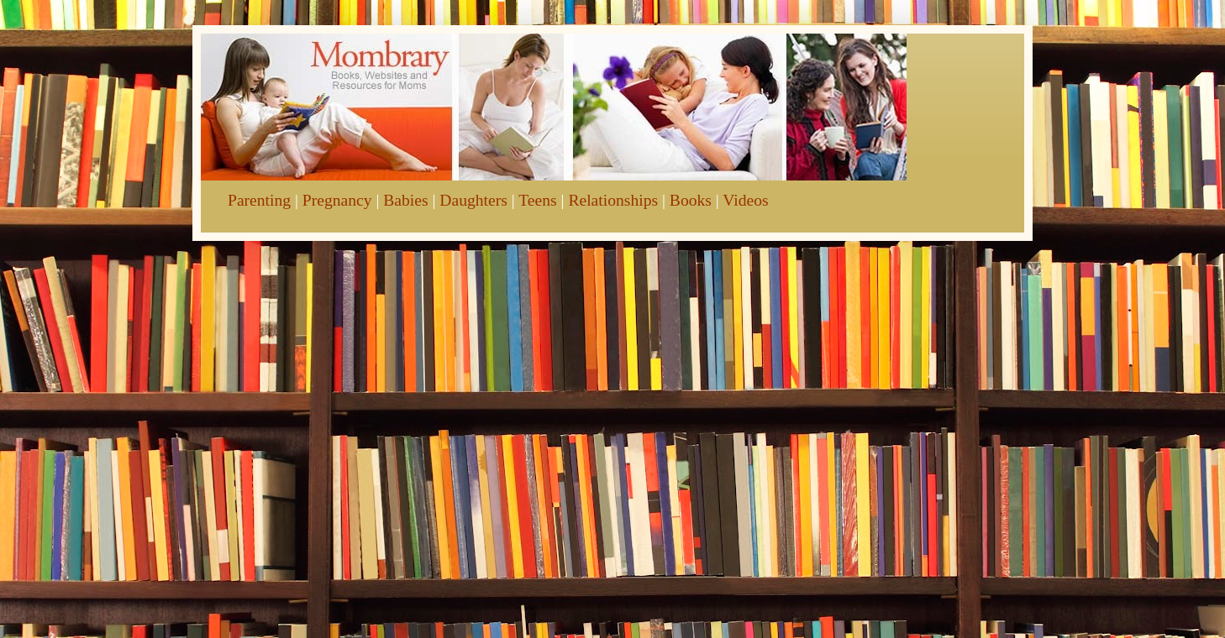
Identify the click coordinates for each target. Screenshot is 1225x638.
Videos (745, 200)
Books (691, 200)
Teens (537, 200)
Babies (405, 200)
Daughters (473, 200)
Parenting (259, 200)
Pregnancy (337, 200)
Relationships (613, 200)
